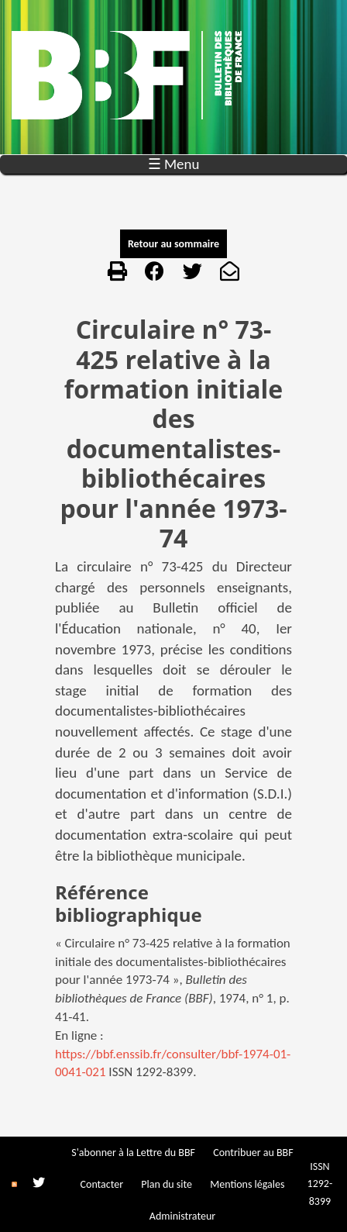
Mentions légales (247, 1184)
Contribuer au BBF (253, 1152)
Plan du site (166, 1184)
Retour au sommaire (173, 243)
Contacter (102, 1184)
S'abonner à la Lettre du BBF (133, 1152)
